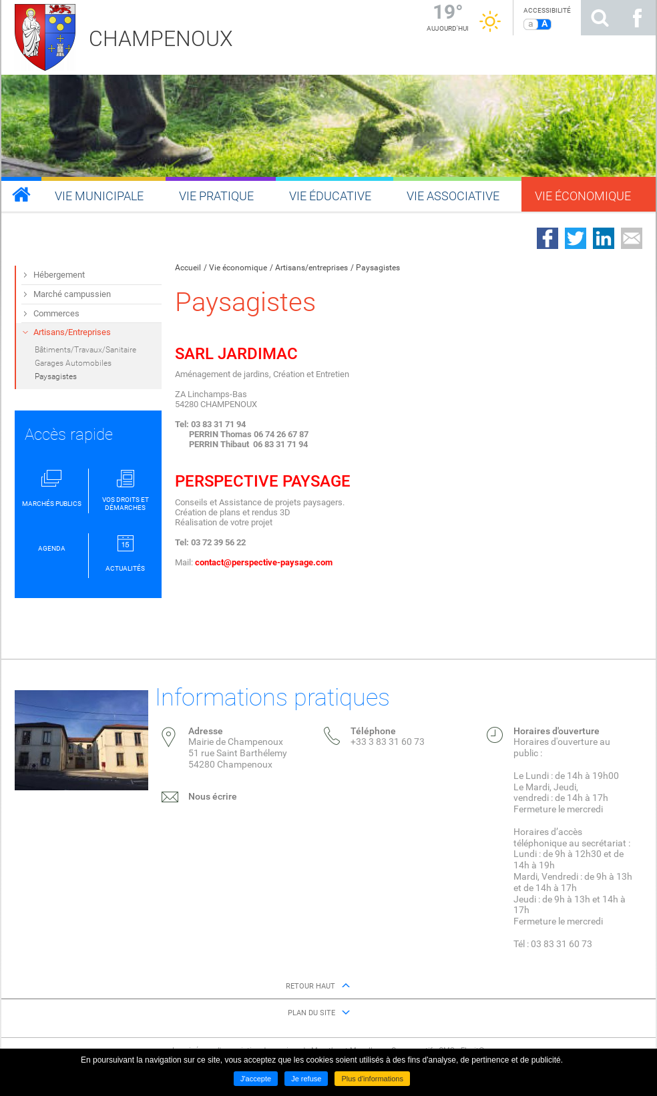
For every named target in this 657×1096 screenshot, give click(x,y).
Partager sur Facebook (547, 238)
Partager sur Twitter (575, 238)
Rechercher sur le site (599, 17)
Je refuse (306, 1079)
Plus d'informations (372, 1079)
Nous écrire (212, 796)
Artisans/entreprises (311, 267)
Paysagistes (378, 267)
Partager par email (631, 238)
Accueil (188, 267)
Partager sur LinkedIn (603, 238)
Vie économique (238, 267)
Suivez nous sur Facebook (637, 17)
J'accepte (255, 1079)
